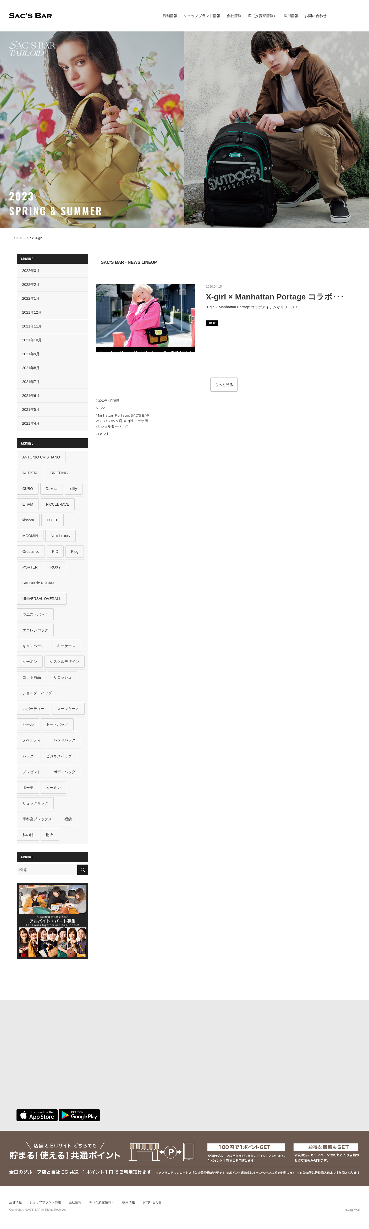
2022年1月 (31, 298)
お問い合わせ (316, 16)
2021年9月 (31, 354)
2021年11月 (32, 326)
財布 (50, 837)
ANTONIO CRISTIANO (41, 457)
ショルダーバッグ (114, 426)
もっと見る (224, 385)
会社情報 (234, 16)
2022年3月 (31, 271)
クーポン (30, 663)
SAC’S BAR (30, 15)
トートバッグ (57, 727)
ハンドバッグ (65, 742)
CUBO (28, 489)
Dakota (51, 489)
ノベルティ (32, 742)
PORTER (30, 568)
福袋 (68, 822)
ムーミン (53, 790)
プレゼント (32, 774)
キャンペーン (34, 647)
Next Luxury (60, 536)
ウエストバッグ (35, 616)
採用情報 (291, 16)
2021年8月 (31, 368)
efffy (73, 489)
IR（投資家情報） (262, 16)
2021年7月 (31, 382)
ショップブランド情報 (202, 16)
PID (55, 552)
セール (28, 727)
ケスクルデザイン (64, 663)
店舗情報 (170, 16)
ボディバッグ (65, 774)
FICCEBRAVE (57, 504)
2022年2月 (31, 284)
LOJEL (52, 520)
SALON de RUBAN (38, 584)
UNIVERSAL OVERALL (42, 600)
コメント (102, 433)
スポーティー (34, 711)
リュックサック (35, 806)
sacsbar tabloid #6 (353, 15)
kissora (28, 520)
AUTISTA (30, 473)
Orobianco (31, 552)
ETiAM (28, 504)
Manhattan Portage (112, 415)
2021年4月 (31, 423)
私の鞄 (28, 837)
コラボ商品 (32, 679)
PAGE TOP (352, 1213)
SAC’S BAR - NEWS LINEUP (129, 262)
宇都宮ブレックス (37, 822)
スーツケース (68, 711)
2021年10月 (32, 340)
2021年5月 (31, 409)
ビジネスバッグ (59, 758)
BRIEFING (59, 473)
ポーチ (28, 790)
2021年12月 (32, 312)
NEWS (101, 408)
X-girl (128, 421)
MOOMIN (30, 536)
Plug (75, 552)
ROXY (56, 568)
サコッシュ (63, 679)
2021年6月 (31, 396)
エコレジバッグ (35, 631)
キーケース (66, 647)
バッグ (28, 758)
